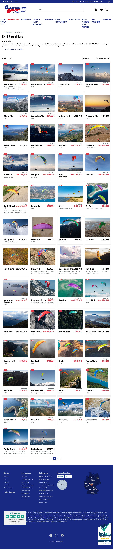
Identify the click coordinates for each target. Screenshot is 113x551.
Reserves (49, 19)
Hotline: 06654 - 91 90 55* (11, 1)
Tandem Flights (99, 1)
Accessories (74, 19)
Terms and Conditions (27, 479)
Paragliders (13, 19)
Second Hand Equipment (37, 21)
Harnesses (26, 19)
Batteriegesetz (25, 493)
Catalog (91, 1)
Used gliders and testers (85, 23)
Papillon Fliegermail (9, 492)
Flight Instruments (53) (46, 490)
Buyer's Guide (76, 1)
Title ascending (87, 58)
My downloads (8, 488)
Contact (6, 476)
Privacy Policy (25, 482)
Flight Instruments (61, 20)
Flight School (84, 1)
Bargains (107, 19)
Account (6, 482)
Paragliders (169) (44, 479)
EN (11, 58)
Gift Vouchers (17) (44, 499)
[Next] (60, 458)
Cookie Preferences (27, 499)
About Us (24, 476)
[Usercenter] (96, 10)
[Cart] (106, 10)
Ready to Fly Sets (3, 21)
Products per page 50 (102, 58)
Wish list (6, 485)
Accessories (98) (44, 493)
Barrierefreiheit (25, 496)
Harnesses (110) (44, 482)
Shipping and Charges (27, 485)
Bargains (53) (43, 502)
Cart (5, 479)
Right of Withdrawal (27, 488)
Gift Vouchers (96, 20)
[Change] (109, 1)
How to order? (25, 490)
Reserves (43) (43, 488)
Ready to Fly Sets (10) (45, 476)
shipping (60, 541)
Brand (4, 58)
